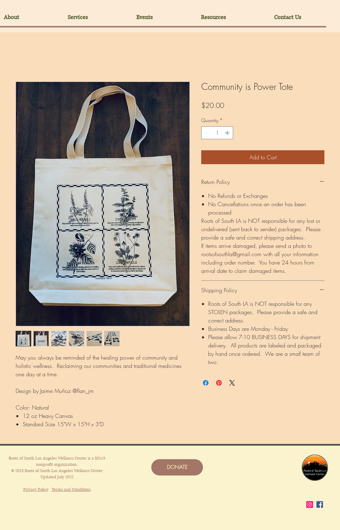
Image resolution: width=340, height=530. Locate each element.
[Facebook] (319, 504)
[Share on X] (232, 383)
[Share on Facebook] (206, 383)
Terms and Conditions (71, 489)
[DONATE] (177, 467)
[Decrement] (206, 133)
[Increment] (227, 133)
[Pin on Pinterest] (219, 383)
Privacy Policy (36, 489)
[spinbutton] (217, 133)
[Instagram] (309, 504)
